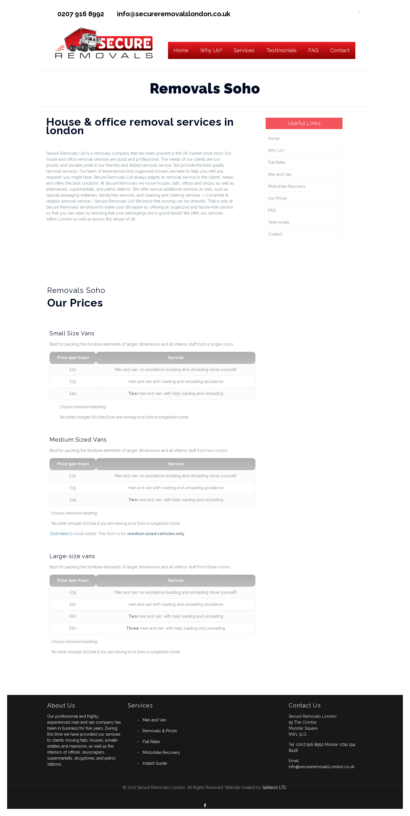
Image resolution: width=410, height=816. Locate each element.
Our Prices (277, 198)
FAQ (272, 210)
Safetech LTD (274, 787)
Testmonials (279, 222)
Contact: (275, 234)
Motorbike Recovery (287, 186)
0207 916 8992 (81, 14)
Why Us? (276, 150)
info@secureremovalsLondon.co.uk (321, 766)
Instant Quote (155, 763)
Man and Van (280, 174)
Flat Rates (277, 162)
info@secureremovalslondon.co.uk (173, 14)
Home (273, 138)
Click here (59, 533)
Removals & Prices (160, 731)
